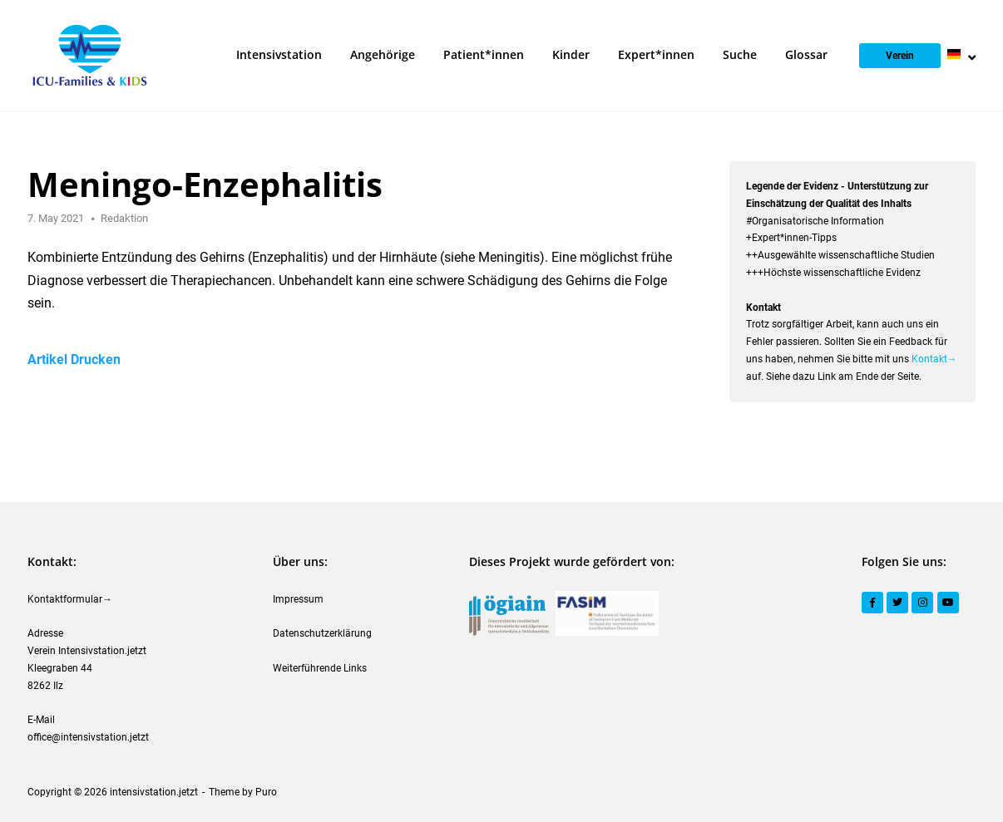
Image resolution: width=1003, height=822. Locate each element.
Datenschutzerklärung (322, 633)
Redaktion (124, 218)
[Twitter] (897, 602)
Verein (900, 56)
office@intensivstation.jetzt (88, 737)
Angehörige (382, 54)
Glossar (806, 54)
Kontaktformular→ (69, 599)
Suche (740, 54)
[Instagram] (922, 602)
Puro (266, 792)
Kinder (571, 54)
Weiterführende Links (320, 668)
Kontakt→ (934, 359)
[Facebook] (872, 602)
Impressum (298, 599)
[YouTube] (948, 602)
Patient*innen (483, 54)
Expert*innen (656, 54)
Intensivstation (279, 54)
